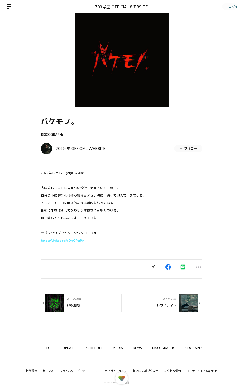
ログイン (229, 6)
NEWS (145, 347)
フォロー (188, 148)
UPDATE (71, 347)
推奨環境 (31, 371)
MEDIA (124, 347)
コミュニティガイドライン (110, 371)
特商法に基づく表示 (145, 371)
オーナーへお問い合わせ (201, 371)
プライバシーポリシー (74, 371)
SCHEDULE (98, 347)
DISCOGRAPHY (52, 134)
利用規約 (48, 371)
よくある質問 (172, 371)
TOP (50, 347)
